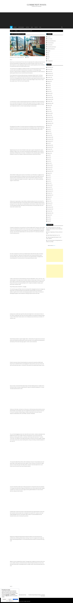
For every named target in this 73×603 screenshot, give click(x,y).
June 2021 (49, 85)
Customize (4, 599)
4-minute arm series (39, 410)
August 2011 (49, 197)
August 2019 (49, 125)
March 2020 (49, 111)
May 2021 (49, 87)
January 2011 (49, 205)
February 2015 (50, 167)
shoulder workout (13, 515)
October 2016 (49, 149)
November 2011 (50, 191)
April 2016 (49, 161)
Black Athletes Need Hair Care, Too (53, 235)
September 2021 (50, 79)
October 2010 (49, 211)
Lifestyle (27, 27)
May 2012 (49, 179)
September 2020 (50, 103)
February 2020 (50, 113)
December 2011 (50, 189)
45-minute (36, 412)
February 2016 (50, 165)
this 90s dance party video (16, 365)
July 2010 (49, 217)
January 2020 (49, 115)
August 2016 (49, 153)
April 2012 (49, 181)
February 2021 (50, 93)
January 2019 (49, 135)
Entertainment (21, 27)
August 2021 (49, 81)
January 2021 (49, 95)
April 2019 (49, 131)
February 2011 (50, 203)
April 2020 (49, 109)
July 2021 (49, 83)
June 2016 (49, 157)
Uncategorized (49, 60)
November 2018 (50, 139)
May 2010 (49, 221)
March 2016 (49, 163)
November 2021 (50, 75)
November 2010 (50, 209)
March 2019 (49, 133)
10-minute (33, 129)
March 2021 (49, 91)
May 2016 (49, 159)
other (48, 54)
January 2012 (49, 187)
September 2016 (50, 151)
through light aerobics (23, 564)
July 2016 (49, 155)
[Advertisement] (36, 19)
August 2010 (49, 215)
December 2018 (50, 137)
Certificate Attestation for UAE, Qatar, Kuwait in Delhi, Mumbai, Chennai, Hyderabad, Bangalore (54, 229)
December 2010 (50, 207)
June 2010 (49, 219)
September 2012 (50, 171)
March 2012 (49, 183)
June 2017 (49, 143)
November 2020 (50, 99)
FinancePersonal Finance (51, 46)
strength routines (30, 564)
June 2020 (49, 107)
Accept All (15, 599)
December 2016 (50, 145)
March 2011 (49, 201)
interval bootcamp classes (38, 564)
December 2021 (50, 73)
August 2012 (49, 173)
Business (15, 27)
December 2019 (50, 117)
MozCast (54, 245)
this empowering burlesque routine (38, 365)
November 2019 (50, 119)
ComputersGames (50, 42)
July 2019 (49, 127)
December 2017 (50, 141)
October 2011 (49, 193)
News (32, 27)
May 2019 (49, 129)
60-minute (19, 129)
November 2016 (50, 147)
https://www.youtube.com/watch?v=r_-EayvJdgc (18, 286)
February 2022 (50, 69)
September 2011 (50, 195)
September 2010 (50, 213)
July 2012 (49, 175)
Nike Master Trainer (34, 278)
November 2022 (50, 67)
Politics (36, 27)
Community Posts (36, 5)
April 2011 (49, 199)
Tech (40, 27)
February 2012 (50, 185)
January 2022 (49, 71)
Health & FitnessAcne (51, 48)
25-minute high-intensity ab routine (30, 258)
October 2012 (49, 169)
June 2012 (49, 177)
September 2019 (50, 123)
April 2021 (49, 89)
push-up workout (25, 515)
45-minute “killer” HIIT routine (32, 231)
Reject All (10, 599)
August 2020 (49, 105)
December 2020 (50, 97)
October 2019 (49, 121)
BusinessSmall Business (51, 40)
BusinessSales (49, 38)
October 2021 (49, 77)
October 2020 (49, 101)
